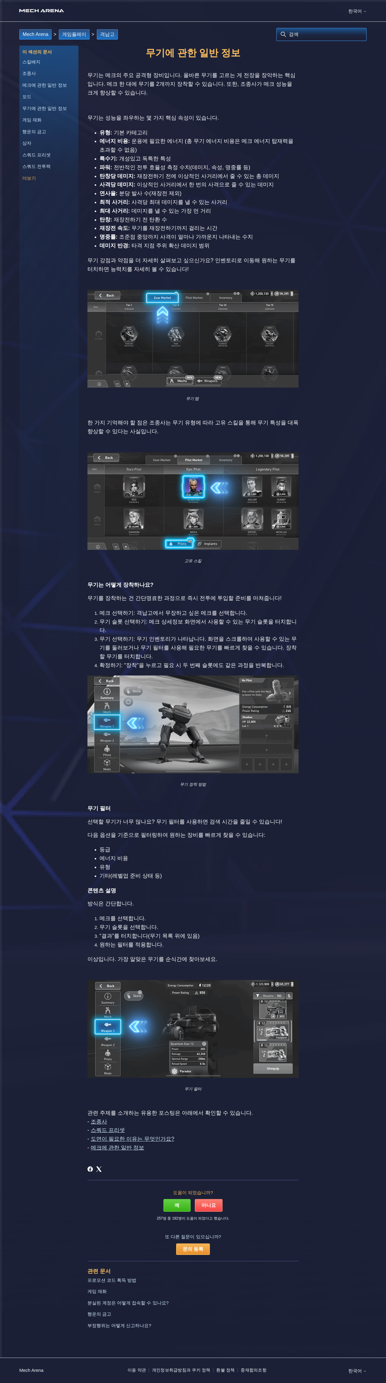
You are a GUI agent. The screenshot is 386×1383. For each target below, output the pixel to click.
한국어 (357, 11)
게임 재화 (32, 119)
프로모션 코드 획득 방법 (112, 1280)
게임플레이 (74, 34)
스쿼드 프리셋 (36, 154)
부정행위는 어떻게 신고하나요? (119, 1325)
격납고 (107, 34)
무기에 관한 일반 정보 (44, 108)
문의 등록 (193, 1249)
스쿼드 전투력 (36, 166)
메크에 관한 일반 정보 (44, 85)
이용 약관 (137, 1370)
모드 (26, 96)
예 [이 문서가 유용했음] (177, 1205)
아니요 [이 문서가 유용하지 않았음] (208, 1205)
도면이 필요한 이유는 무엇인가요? (132, 1139)
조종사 (29, 73)
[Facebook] (90, 1169)
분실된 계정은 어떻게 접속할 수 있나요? (128, 1302)
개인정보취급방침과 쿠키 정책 (181, 1370)
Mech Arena (35, 34)
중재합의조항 (254, 1370)
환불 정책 (225, 1370)
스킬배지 (31, 61)
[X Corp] (99, 1169)
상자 (26, 143)
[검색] (321, 34)
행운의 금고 (34, 131)
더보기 (29, 178)
